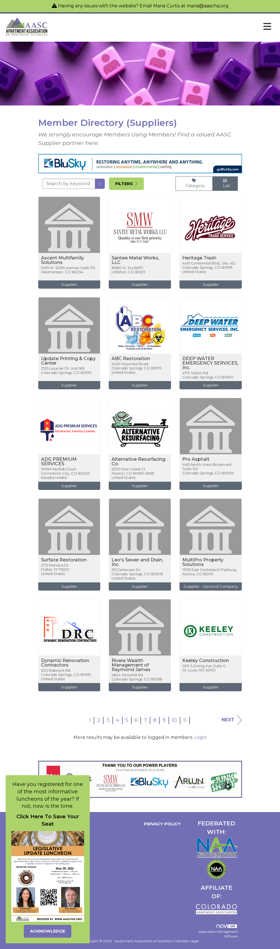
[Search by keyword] (68, 184)
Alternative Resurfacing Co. (138, 461)
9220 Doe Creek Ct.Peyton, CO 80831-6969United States (133, 473)
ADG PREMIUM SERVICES (59, 461)
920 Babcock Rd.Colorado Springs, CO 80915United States (66, 674)
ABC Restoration (131, 358)
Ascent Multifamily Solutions (62, 260)
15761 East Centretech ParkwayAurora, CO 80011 (209, 572)
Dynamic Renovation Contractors (65, 662)
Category (194, 183)
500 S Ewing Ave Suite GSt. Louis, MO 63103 (204, 668)
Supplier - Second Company (211, 586)
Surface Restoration (64, 560)
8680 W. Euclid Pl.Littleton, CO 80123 (128, 270)
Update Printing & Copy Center (68, 360)
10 (174, 720)
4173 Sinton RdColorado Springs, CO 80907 (208, 375)
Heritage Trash (199, 258)
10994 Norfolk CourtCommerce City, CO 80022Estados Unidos (65, 473)
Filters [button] (126, 183)
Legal (194, 941)
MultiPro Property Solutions (202, 562)
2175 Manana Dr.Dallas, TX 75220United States (55, 569)
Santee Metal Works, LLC (135, 260)
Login (200, 737)
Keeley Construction (205, 660)
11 (185, 720)
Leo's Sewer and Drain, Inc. (137, 562)
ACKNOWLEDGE (47, 931)
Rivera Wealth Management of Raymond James (131, 665)
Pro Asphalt (196, 459)
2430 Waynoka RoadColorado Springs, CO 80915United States (136, 368)
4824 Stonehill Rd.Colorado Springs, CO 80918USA (137, 679)
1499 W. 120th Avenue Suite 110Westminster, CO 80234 (68, 270)
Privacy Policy (161, 824)
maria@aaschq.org (207, 6)
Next (232, 720)
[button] (100, 184)
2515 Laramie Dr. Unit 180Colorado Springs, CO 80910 (66, 370)
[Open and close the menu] (162, 26)
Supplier (69, 284)
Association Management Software (218, 931)
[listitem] (69, 246)
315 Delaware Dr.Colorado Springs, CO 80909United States (137, 574)
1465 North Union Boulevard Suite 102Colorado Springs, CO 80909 (208, 468)
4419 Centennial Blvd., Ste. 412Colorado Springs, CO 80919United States (208, 267)
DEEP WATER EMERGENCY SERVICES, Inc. (210, 363)
